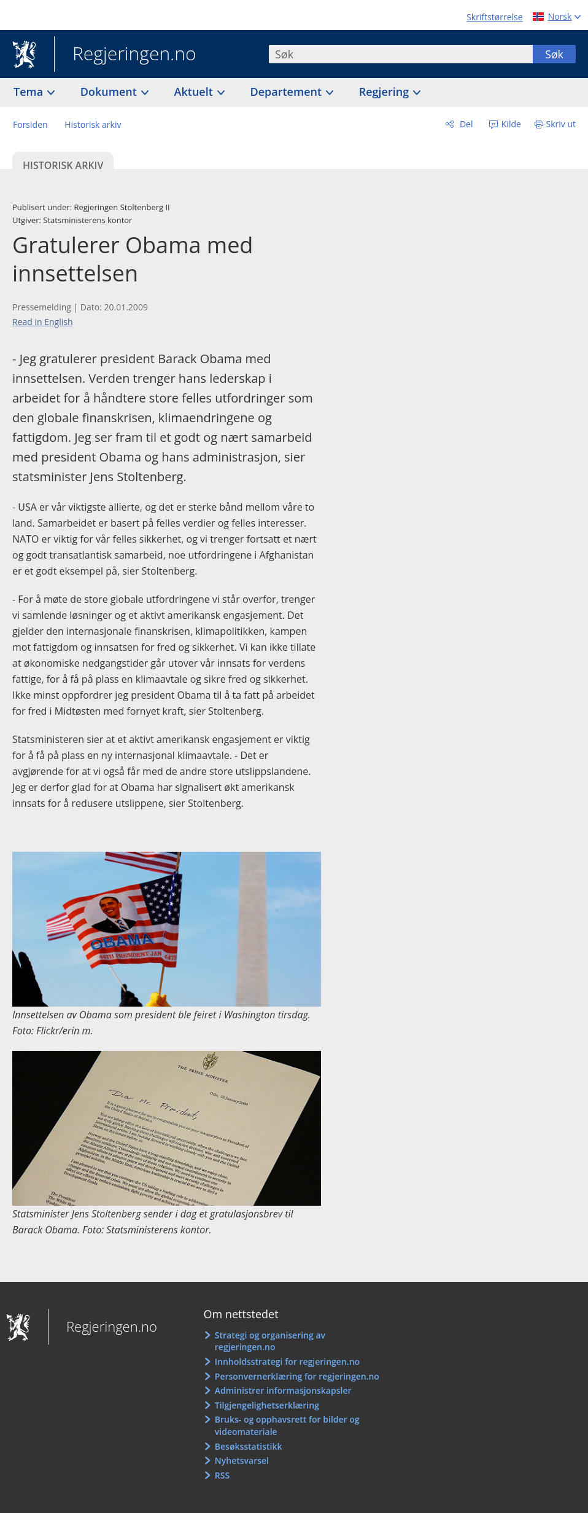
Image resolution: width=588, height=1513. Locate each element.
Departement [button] (287, 91)
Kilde (510, 124)
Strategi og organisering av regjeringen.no (270, 1341)
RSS (222, 1475)
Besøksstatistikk (248, 1446)
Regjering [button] (385, 91)
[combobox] (401, 54)
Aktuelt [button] (195, 91)
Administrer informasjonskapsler (283, 1390)
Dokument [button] (110, 91)
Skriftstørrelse (494, 17)
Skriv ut (561, 124)
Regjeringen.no (125, 55)
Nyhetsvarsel (242, 1460)
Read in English (42, 322)
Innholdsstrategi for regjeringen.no (287, 1361)
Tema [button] (30, 91)
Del (465, 124)
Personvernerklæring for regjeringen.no (297, 1376)
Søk (554, 54)
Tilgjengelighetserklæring (267, 1405)
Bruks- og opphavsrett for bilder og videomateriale (287, 1425)
